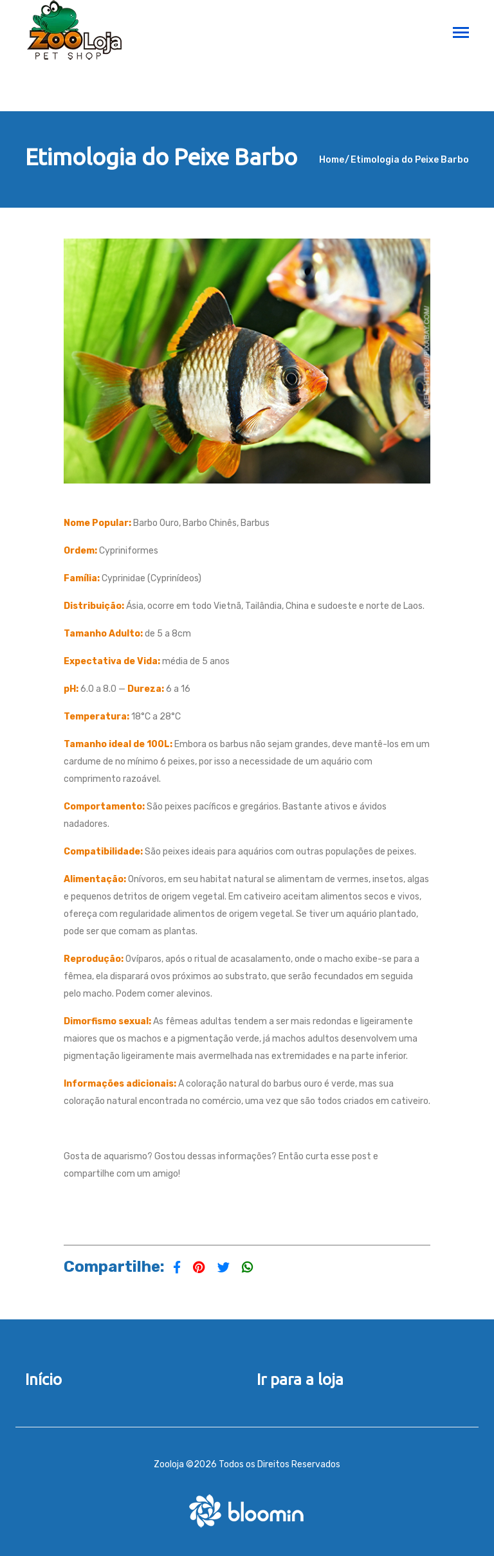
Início (43, 1379)
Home (331, 159)
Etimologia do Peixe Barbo (410, 159)
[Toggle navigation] (461, 34)
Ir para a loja (300, 1379)
